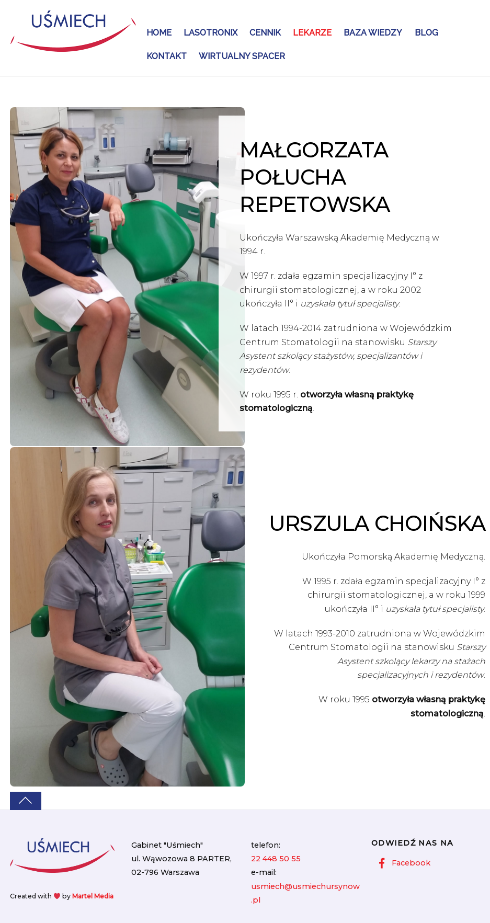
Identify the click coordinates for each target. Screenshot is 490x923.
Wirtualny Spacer (242, 56)
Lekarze (312, 33)
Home (159, 33)
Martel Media (92, 896)
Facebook (402, 863)
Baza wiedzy (373, 33)
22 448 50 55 (276, 858)
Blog (426, 33)
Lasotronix (210, 33)
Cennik (265, 33)
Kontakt (166, 56)
